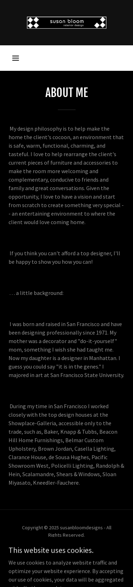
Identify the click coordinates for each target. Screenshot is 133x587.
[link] (66, 22)
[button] (16, 58)
